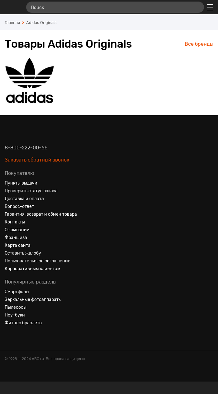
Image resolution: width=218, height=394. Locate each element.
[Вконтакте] (10, 338)
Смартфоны (17, 291)
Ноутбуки (15, 315)
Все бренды (199, 44)
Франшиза (16, 237)
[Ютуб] (32, 338)
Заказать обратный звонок (37, 160)
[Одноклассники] (21, 338)
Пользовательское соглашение (37, 261)
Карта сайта (18, 245)
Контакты (15, 222)
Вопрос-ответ (19, 206)
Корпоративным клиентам (32, 268)
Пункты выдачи (21, 183)
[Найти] (196, 7)
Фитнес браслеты (23, 323)
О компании (17, 229)
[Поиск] (115, 7)
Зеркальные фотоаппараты (33, 299)
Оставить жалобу (23, 253)
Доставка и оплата (24, 198)
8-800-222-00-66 (26, 148)
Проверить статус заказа (31, 191)
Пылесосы (15, 307)
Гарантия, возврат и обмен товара (41, 214)
